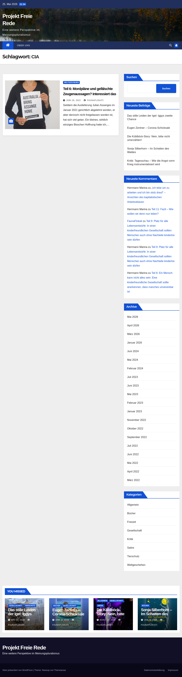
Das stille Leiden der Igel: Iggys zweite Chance (21, 614)
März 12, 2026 (108, 620)
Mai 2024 (132, 359)
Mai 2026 (132, 316)
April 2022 (133, 471)
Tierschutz (133, 556)
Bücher (131, 513)
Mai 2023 (132, 394)
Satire (130, 547)
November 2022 (136, 420)
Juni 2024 (133, 351)
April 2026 (133, 325)
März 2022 (133, 480)
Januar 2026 (134, 342)
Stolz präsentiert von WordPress (17, 670)
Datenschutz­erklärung (154, 670)
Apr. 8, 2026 (62, 620)
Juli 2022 (132, 445)
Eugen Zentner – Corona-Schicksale (148, 127)
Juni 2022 (133, 454)
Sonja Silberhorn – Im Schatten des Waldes (156, 614)
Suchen (131, 77)
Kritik (130, 539)
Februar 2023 (135, 402)
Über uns (23, 45)
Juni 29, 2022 (73, 100)
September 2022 (137, 437)
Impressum (173, 670)
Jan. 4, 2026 (150, 620)
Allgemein (133, 504)
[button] (170, 45)
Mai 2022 (132, 463)
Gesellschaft (134, 530)
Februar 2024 (135, 368)
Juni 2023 (133, 385)
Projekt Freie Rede (24, 647)
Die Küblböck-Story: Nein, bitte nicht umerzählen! (112, 614)
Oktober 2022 (135, 428)
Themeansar (60, 670)
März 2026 (133, 334)
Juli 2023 (132, 377)
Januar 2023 (134, 411)
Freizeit (131, 522)
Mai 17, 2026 (18, 620)
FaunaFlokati (94, 100)
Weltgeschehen (71, 82)
